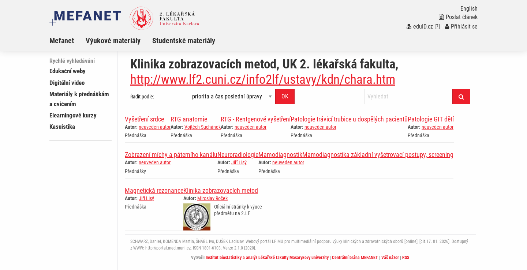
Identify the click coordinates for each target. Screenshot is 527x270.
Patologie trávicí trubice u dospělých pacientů (349, 119)
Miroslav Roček (212, 198)
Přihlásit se (461, 26)
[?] (437, 26)
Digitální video (67, 82)
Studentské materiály (183, 40)
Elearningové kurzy (73, 115)
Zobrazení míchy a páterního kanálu (171, 154)
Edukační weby (67, 71)
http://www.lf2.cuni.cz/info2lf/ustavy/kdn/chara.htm (262, 79)
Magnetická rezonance (154, 190)
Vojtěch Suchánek (202, 127)
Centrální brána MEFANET (355, 257)
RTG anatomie (189, 119)
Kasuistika (62, 126)
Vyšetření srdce (144, 119)
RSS (405, 257)
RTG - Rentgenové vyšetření (256, 119)
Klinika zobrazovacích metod (220, 190)
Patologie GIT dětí (431, 119)
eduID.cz (420, 26)
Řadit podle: (142, 97)
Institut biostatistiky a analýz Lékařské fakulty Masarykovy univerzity (267, 257)
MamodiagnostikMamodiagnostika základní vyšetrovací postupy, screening (355, 154)
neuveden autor (155, 127)
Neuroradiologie (237, 154)
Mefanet (61, 40)
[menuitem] (67, 40)
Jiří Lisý (239, 162)
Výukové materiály (113, 40)
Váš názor (390, 257)
